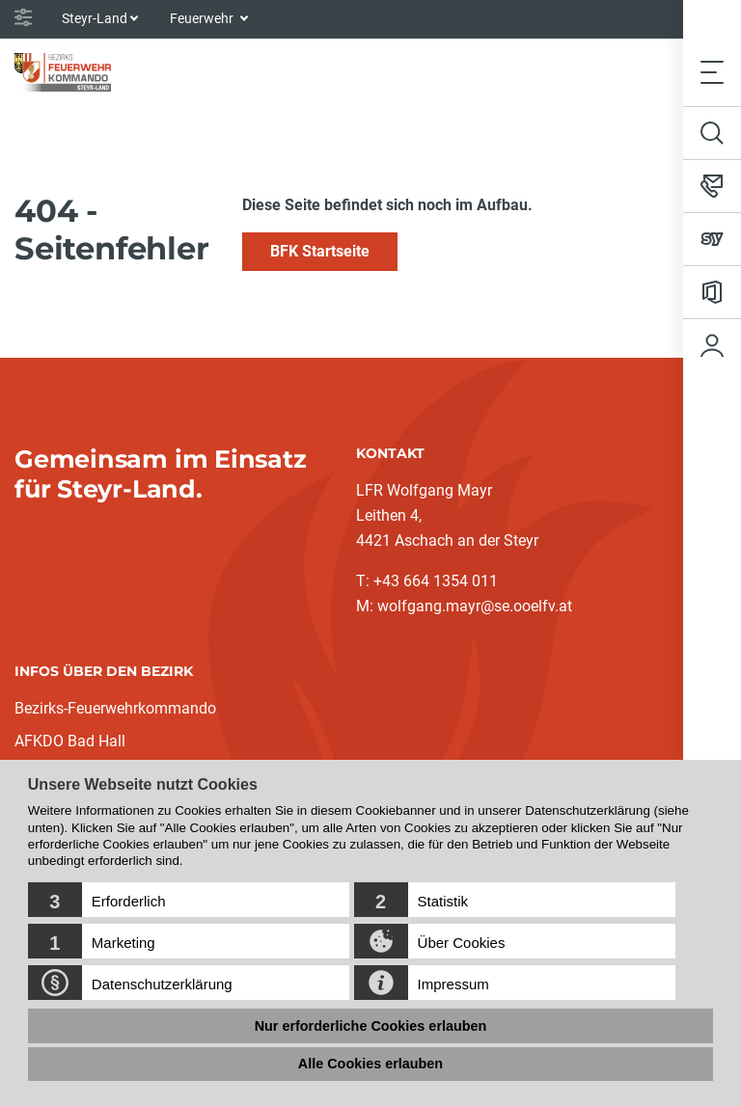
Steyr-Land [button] (94, 18)
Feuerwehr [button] (203, 18)
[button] (188, 899)
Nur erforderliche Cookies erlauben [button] (371, 1026)
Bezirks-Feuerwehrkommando (115, 708)
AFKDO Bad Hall (69, 741)
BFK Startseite (320, 251)
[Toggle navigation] (712, 72)
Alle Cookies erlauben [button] (370, 1063)
